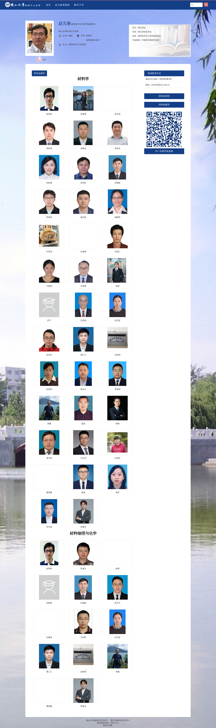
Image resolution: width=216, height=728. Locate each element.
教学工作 (79, 5)
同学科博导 (164, 96)
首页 (48, 5)
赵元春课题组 (62, 5)
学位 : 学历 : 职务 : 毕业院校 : (146, 34)
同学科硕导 (164, 104)
